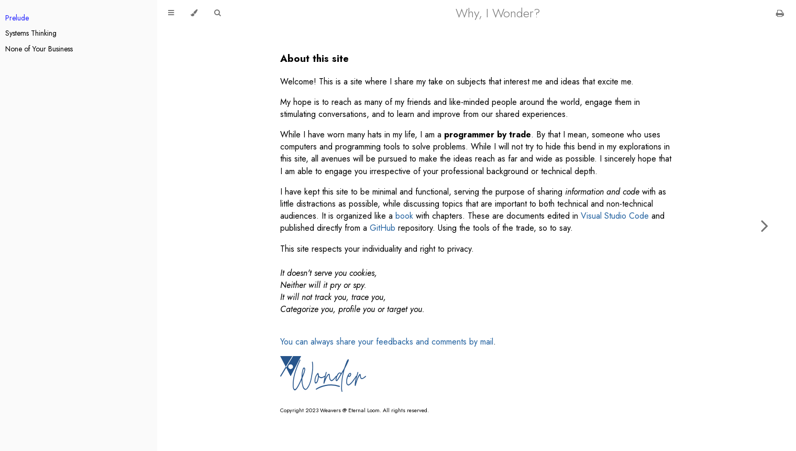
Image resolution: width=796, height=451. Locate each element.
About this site (314, 58)
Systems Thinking (31, 33)
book (404, 216)
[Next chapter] (764, 225)
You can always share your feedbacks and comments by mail (386, 342)
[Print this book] (780, 13)
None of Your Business (39, 49)
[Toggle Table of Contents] (171, 13)
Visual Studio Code (615, 216)
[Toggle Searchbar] (217, 13)
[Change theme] (194, 13)
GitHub (382, 228)
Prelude (17, 18)
